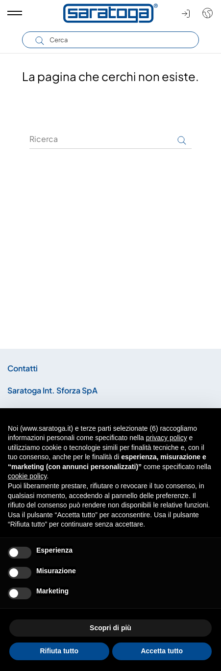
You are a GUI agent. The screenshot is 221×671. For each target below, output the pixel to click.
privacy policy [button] (166, 438)
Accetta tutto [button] (162, 651)
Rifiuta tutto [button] (59, 651)
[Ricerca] (110, 139)
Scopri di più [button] (110, 628)
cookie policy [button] (27, 476)
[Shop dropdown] (205, 13)
